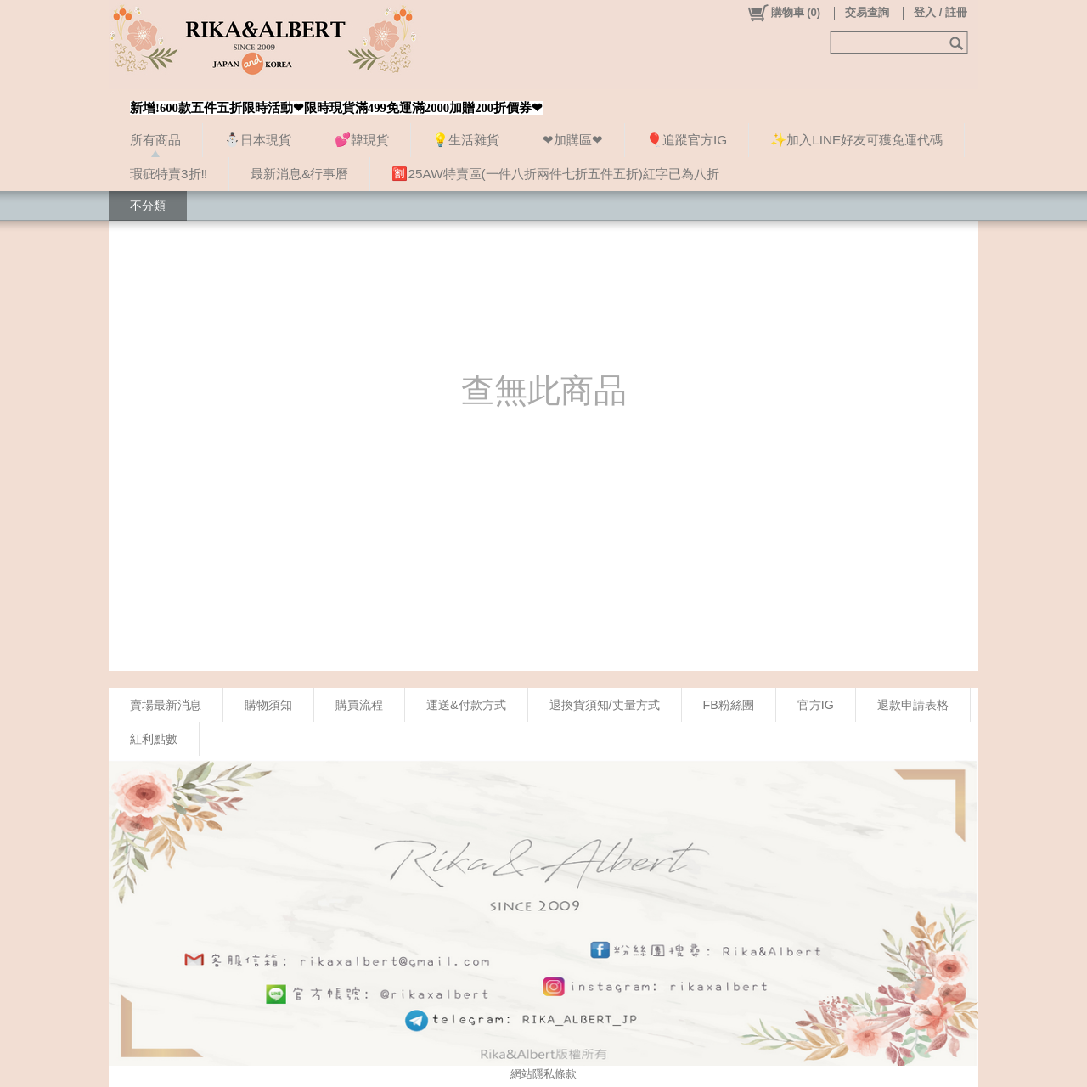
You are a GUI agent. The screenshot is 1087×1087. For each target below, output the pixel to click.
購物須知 (268, 705)
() (783, 12)
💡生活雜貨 (465, 139)
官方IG (815, 705)
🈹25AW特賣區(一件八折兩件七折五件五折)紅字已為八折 (554, 173)
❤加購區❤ (573, 139)
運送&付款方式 (466, 705)
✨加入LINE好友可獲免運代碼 (856, 139)
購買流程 (359, 705)
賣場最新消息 (165, 705)
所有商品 (155, 139)
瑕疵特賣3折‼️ (168, 173)
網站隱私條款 (543, 1073)
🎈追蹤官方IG (686, 139)
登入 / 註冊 (940, 12)
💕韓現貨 (362, 139)
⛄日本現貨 (257, 139)
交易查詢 (867, 12)
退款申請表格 (913, 705)
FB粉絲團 (728, 705)
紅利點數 (153, 739)
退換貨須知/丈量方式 (604, 705)
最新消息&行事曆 (299, 173)
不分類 (148, 205)
